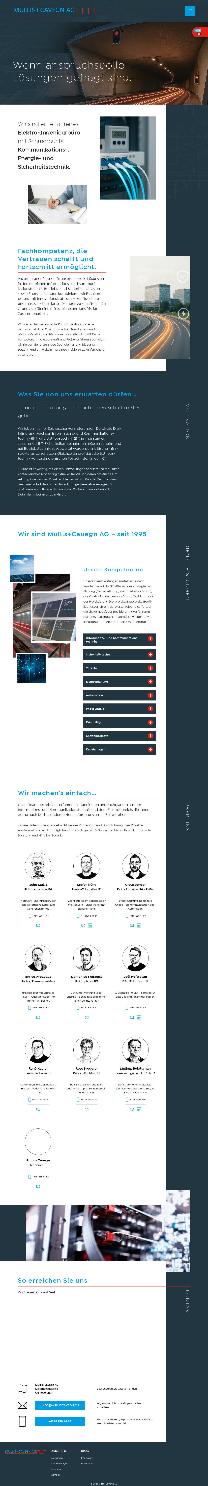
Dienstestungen (59, 1463)
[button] (190, 11)
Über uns (56, 1469)
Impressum (87, 1458)
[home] (54, 11)
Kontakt (55, 1474)
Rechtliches (87, 1463)
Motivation (57, 1458)
